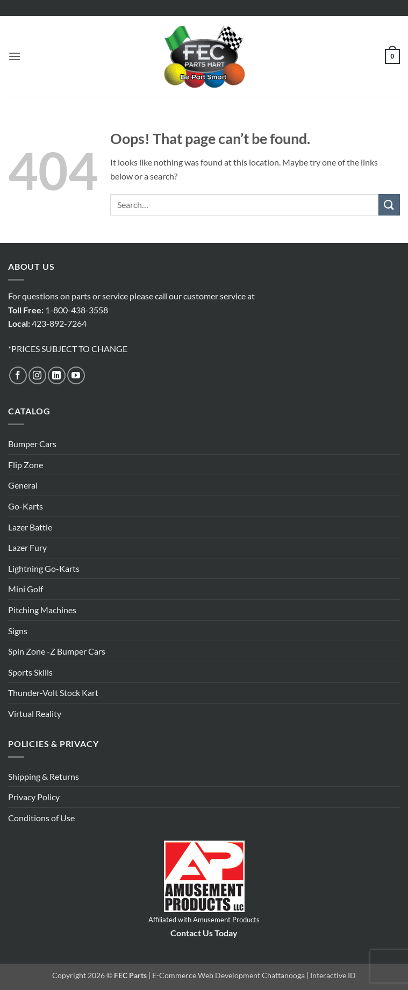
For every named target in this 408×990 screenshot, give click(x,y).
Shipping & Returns (43, 776)
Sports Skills (30, 672)
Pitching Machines (42, 610)
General (23, 485)
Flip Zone (25, 465)
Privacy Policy (34, 797)
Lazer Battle (30, 527)
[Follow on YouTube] (76, 375)
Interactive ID (333, 975)
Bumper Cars (32, 444)
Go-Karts (25, 506)
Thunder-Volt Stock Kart (53, 692)
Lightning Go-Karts (44, 568)
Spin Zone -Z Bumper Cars (56, 651)
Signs (17, 631)
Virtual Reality (34, 713)
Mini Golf (25, 589)
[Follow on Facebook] (18, 375)
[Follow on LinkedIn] (57, 375)
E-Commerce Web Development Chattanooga (228, 975)
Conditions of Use (41, 818)
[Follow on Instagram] (37, 375)
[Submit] (389, 204)
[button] (14, 56)
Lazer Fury (27, 547)
